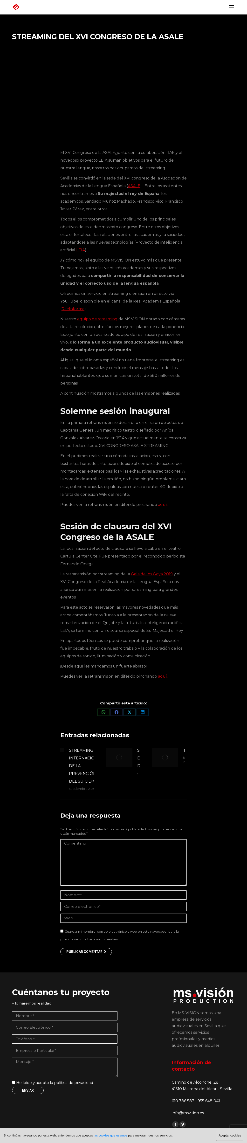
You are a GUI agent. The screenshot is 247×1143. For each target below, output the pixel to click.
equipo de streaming (97, 319)
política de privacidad (73, 1082)
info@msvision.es (188, 1113)
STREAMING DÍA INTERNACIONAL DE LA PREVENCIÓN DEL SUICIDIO (86, 766)
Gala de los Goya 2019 (152, 574)
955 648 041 (209, 1101)
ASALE (134, 186)
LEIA (80, 250)
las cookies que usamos (110, 1135)
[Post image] (62, 750)
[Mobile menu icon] (231, 7)
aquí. (163, 504)
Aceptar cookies (230, 1135)
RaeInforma (73, 309)
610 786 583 (183, 1101)
